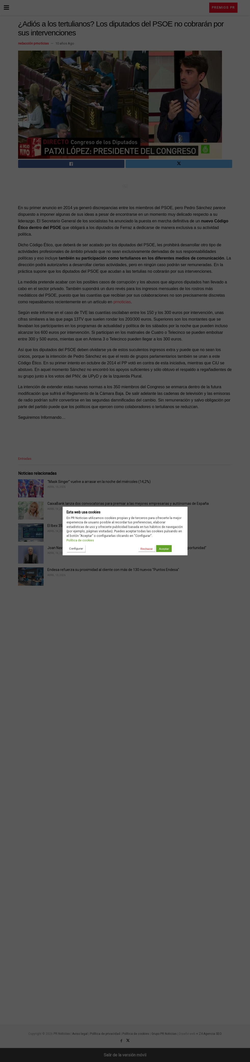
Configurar (76, 548)
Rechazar (146, 548)
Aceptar (164, 548)
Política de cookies (80, 540)
